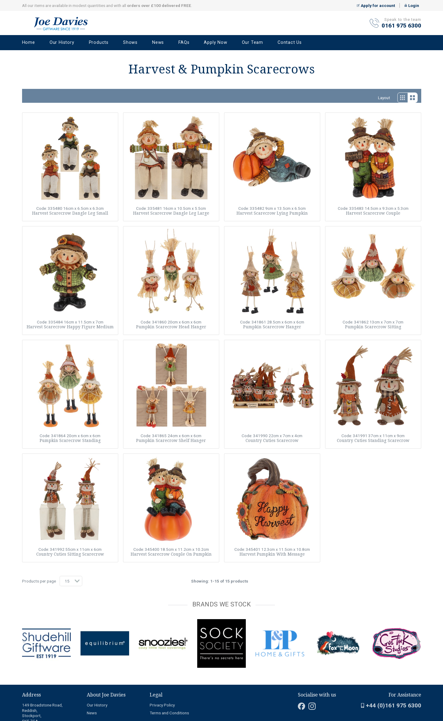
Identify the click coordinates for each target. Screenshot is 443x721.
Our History (62, 42)
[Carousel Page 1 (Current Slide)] (24, 617)
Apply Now (215, 42)
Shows (130, 42)
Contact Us (290, 42)
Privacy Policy (162, 705)
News (158, 42)
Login (411, 5)
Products (99, 42)
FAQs (183, 42)
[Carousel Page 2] (27, 617)
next (418, 641)
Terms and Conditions (169, 712)
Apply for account (376, 5)
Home (28, 42)
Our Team (252, 42)
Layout (384, 97)
